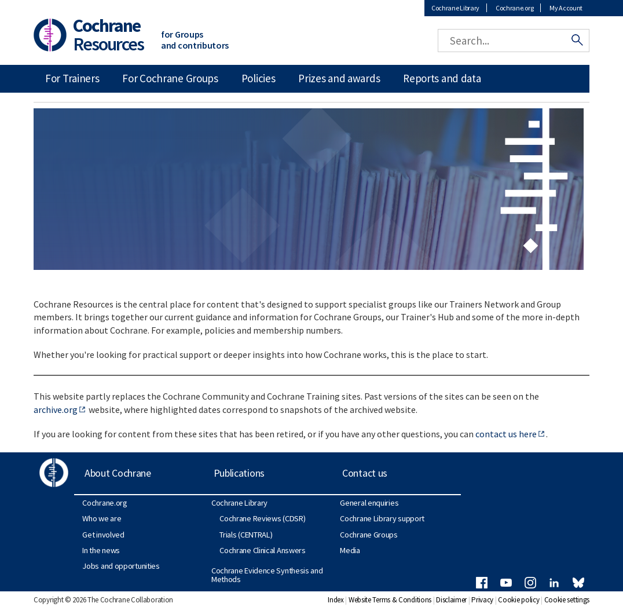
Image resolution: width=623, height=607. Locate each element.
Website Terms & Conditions (390, 600)
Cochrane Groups (369, 534)
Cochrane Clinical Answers (262, 550)
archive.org (56, 409)
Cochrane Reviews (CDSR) (262, 518)
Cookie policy (518, 600)
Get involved (103, 534)
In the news (101, 550)
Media (350, 550)
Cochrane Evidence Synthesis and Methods (267, 574)
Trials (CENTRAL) (245, 534)
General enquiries (369, 503)
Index (336, 600)
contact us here (506, 434)
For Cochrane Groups (170, 78)
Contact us (364, 473)
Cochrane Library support (382, 518)
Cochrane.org (514, 7)
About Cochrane (118, 473)
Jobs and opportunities (120, 566)
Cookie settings (567, 600)
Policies (258, 78)
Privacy (482, 600)
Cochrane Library (455, 7)
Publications (239, 473)
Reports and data (442, 78)
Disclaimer (451, 600)
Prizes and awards (339, 78)
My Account (565, 7)
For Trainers (72, 78)
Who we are (101, 518)
